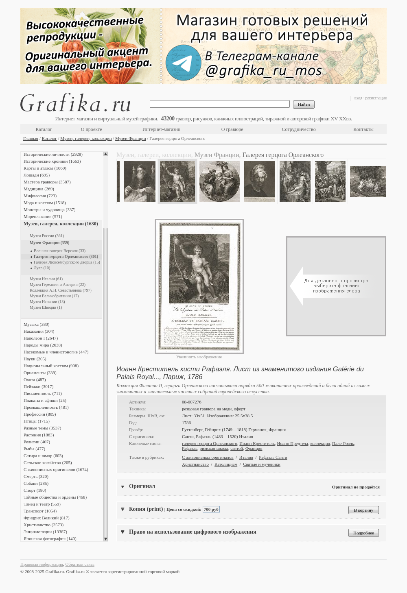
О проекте (91, 129)
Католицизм (225, 464)
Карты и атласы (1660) (45, 168)
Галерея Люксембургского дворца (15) (67, 262)
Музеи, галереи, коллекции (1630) (61, 224)
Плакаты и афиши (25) (45, 400)
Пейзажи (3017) (39, 386)
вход (358, 98)
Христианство (195, 464)
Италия (246, 457)
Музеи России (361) (47, 235)
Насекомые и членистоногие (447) (56, 351)
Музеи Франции (130, 138)
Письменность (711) (43, 393)
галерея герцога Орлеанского (209, 443)
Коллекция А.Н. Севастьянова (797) (61, 290)
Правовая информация (41, 564)
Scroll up (105, 154)
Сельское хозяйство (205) (48, 462)
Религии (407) (37, 441)
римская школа (214, 448)
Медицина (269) (39, 188)
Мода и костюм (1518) (45, 202)
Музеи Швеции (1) (46, 307)
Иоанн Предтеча (292, 443)
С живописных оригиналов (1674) (56, 469)
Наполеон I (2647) (41, 338)
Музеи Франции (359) (49, 242)
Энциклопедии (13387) (45, 531)
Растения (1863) (39, 434)
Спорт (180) (35, 490)
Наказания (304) (39, 331)
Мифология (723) (40, 195)
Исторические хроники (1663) (52, 161)
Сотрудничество (299, 129)
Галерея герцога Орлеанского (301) (66, 256)
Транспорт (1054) (40, 510)
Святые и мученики (261, 464)
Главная (30, 138)
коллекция (320, 443)
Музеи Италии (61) (46, 279)
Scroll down (105, 539)
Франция (254, 448)
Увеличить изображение (199, 356)
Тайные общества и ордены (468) (55, 497)
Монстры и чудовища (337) (49, 209)
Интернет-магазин (161, 129)
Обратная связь (80, 564)
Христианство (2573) (43, 524)
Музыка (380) (36, 324)
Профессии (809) (40, 414)
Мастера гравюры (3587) (47, 181)
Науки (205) (35, 358)
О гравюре (232, 129)
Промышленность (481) (46, 407)
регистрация (376, 98)
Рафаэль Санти (273, 457)
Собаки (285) (36, 483)
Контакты (363, 129)
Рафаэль (189, 448)
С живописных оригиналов (208, 457)
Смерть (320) (36, 476)
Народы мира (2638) (43, 344)
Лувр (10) (42, 268)
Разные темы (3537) (42, 427)
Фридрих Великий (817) (47, 517)
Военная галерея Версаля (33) (59, 251)
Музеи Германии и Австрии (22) (57, 284)
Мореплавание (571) (43, 216)
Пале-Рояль (343, 443)
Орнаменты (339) (40, 372)
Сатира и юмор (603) (43, 455)
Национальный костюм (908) (51, 365)
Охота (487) (35, 379)
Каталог (43, 129)
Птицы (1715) (37, 421)
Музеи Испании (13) (47, 301)
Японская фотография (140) (50, 538)
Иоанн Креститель (257, 443)
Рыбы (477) (34, 448)
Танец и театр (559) (42, 503)
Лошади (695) (37, 174)
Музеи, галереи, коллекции (86, 138)
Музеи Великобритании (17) (54, 296)
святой (236, 448)
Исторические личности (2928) (53, 154)
